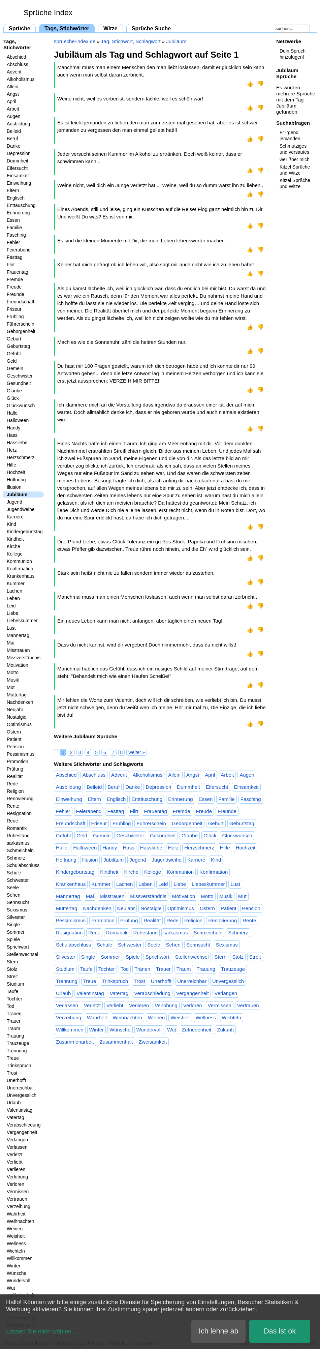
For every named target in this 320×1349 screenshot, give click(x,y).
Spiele (13, 939)
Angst (13, 94)
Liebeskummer (22, 620)
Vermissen (18, 1191)
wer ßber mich (295, 159)
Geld (12, 361)
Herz (12, 450)
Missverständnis (23, 657)
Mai (10, 643)
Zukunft (225, 1029)
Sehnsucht (18, 902)
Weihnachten (20, 1221)
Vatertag (15, 1117)
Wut (11, 1288)
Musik (13, 680)
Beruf (12, 138)
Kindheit (15, 539)
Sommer (16, 932)
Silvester (16, 917)
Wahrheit (16, 1214)
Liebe (12, 613)
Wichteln (16, 1251)
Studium (15, 984)
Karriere (15, 516)
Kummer (16, 583)
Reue (12, 820)
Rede (12, 783)
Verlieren (16, 1169)
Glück (13, 398)
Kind (11, 524)
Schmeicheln (20, 850)
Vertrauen (17, 1199)
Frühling (15, 316)
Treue (13, 1058)
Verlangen (17, 1139)
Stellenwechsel (22, 954)
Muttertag (17, 694)
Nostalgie (16, 717)
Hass (12, 435)
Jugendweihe (21, 509)
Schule (14, 872)
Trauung (15, 1036)
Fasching (16, 235)
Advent (14, 71)
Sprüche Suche (151, 28)
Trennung (17, 1050)
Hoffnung (16, 479)
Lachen (14, 591)
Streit (12, 976)
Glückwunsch (21, 405)
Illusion (14, 487)
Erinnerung (18, 212)
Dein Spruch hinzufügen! (293, 54)
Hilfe (11, 465)
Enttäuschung (21, 205)
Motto (13, 672)
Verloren (15, 1184)
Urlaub (14, 1102)
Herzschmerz (20, 457)
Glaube (14, 390)
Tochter (14, 998)
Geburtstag (18, 346)
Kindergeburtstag (25, 531)
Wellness (16, 1243)
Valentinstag (19, 1110)
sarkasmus (18, 843)
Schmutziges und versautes (294, 149)
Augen (13, 116)
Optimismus (19, 724)
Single (13, 924)
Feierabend (19, 249)
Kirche (13, 546)
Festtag (15, 257)
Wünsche (16, 1273)
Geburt (14, 338)
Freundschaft (20, 301)
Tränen (14, 1013)
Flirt (10, 264)
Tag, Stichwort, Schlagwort (131, 41)
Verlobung (17, 1176)
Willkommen (19, 1258)
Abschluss (17, 64)
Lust (11, 628)
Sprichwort (18, 947)
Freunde (15, 294)
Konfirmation (20, 568)
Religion (15, 791)
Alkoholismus (20, 79)
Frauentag (17, 272)
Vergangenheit (22, 1132)
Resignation (19, 813)
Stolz (12, 969)
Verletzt (15, 1154)
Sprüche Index (48, 12)
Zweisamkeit (153, 1042)
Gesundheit (19, 383)
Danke (13, 146)
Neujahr (15, 709)
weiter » (136, 752)
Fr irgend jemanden (290, 135)
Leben (13, 598)
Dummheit (17, 160)
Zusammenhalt (116, 1042)
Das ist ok (280, 1331)
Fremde (15, 279)
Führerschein (20, 324)
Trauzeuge (18, 1043)
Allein (12, 86)
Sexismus (17, 909)
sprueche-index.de (74, 41)
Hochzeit (16, 472)
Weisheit (16, 1236)
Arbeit (13, 109)
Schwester (18, 880)
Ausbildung (18, 123)
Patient (14, 739)
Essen (13, 220)
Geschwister (20, 376)
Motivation (17, 665)
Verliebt (15, 1162)
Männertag (18, 635)
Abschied (16, 57)
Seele (13, 887)
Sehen (13, 895)
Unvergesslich (21, 1095)
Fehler (13, 242)
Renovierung (20, 798)
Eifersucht (17, 168)
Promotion (17, 761)
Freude (14, 287)
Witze (110, 28)
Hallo (12, 413)
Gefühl (14, 353)
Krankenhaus (21, 576)
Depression (19, 153)
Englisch (16, 198)
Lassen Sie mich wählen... (41, 1331)
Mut (10, 687)
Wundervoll (18, 1280)
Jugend (14, 502)
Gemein (15, 368)
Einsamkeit (18, 175)
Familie (14, 227)
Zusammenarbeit (75, 1042)
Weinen (15, 1228)
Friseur (14, 309)
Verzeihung (18, 1206)
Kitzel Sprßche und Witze (295, 183)
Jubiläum (17, 494)
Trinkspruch (19, 1065)
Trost (12, 1073)
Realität (15, 776)
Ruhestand (18, 835)
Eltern (13, 190)
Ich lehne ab (218, 1331)
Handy (13, 427)
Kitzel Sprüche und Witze (295, 170)
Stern (12, 961)
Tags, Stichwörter (66, 28)
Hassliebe (17, 442)
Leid (11, 605)
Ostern (14, 732)
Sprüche (19, 28)
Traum (13, 1028)
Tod (10, 1006)
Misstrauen (18, 650)
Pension (15, 746)
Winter (13, 1265)
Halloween (18, 420)
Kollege (15, 554)
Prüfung (15, 769)
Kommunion (19, 561)
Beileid (14, 131)
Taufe (12, 991)
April (11, 101)
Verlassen (17, 1147)
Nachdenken (20, 702)
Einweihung (19, 183)
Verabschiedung (23, 1125)
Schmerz (16, 858)
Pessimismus (20, 754)
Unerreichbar (20, 1087)
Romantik (17, 828)
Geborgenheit (21, 331)
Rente (13, 806)
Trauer (14, 1021)
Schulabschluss (23, 865)
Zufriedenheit (197, 1029)
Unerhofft (16, 1080)
